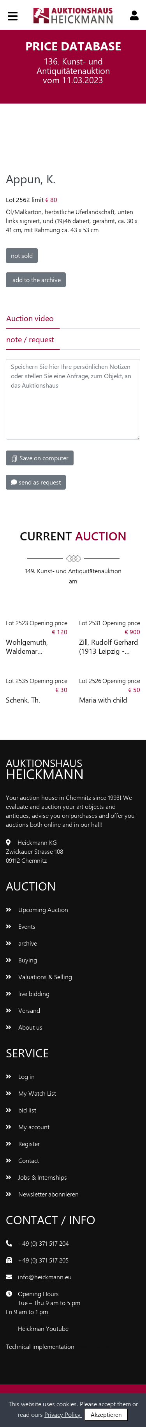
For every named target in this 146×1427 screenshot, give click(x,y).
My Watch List (31, 1093)
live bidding (27, 993)
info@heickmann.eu (45, 1277)
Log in (20, 1076)
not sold (22, 255)
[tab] (85, 318)
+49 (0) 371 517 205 (43, 1260)
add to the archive (36, 279)
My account (27, 1127)
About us (24, 1027)
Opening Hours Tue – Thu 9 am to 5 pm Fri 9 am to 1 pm (43, 1302)
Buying (21, 960)
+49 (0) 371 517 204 (43, 1243)
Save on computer (40, 458)
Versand (23, 1010)
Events (20, 926)
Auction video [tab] (30, 318)
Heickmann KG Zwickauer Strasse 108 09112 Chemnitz (34, 851)
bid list (21, 1110)
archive (21, 943)
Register (23, 1143)
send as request (36, 482)
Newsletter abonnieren (42, 1194)
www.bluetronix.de (100, 1346)
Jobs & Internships (36, 1177)
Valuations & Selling (39, 977)
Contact (22, 1160)
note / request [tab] (30, 339)
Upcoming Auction (37, 909)
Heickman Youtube (43, 1328)
